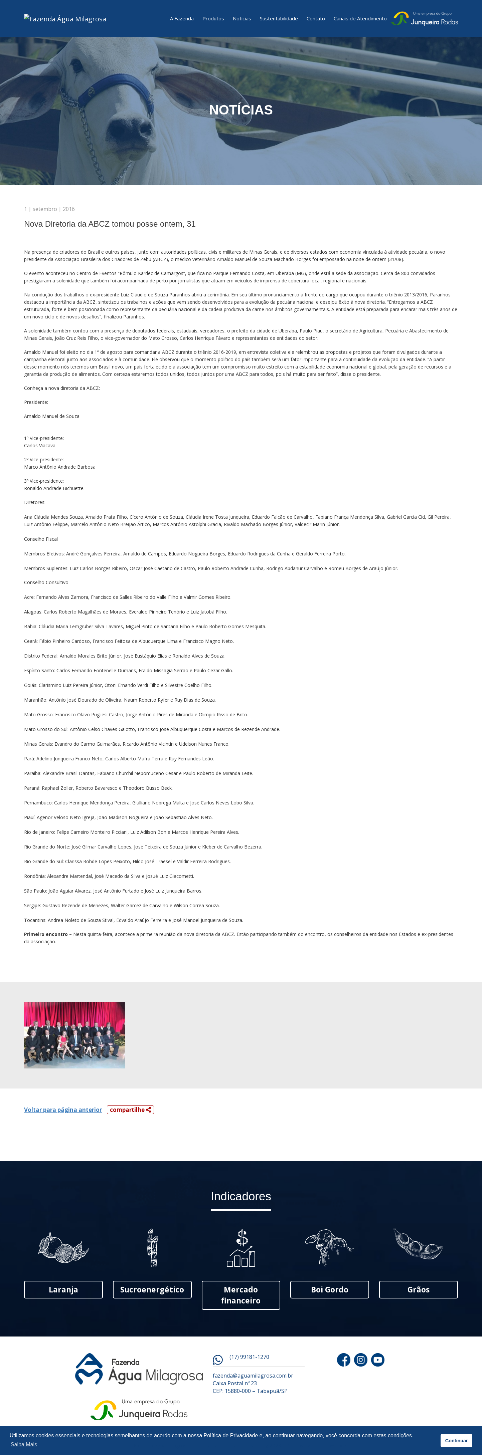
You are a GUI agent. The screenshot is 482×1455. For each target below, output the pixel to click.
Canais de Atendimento (360, 20)
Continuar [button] (456, 1440)
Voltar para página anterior (63, 1113)
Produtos (213, 20)
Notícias (242, 20)
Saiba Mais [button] (24, 1444)
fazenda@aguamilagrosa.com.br (253, 1379)
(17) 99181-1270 (249, 1360)
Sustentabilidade (279, 20)
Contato (316, 20)
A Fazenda (182, 20)
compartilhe (130, 1113)
